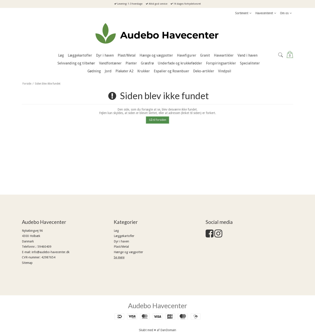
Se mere (119, 257)
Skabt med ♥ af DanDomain (157, 330)
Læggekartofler (124, 236)
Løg (116, 230)
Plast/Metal (121, 246)
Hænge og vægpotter (128, 252)
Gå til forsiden (157, 119)
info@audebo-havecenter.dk (51, 252)
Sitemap (27, 263)
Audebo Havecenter (157, 305)
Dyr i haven (121, 241)
